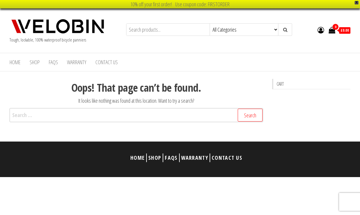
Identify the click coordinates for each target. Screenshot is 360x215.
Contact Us (106, 62)
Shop (35, 62)
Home (15, 62)
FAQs (53, 62)
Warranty (76, 62)
